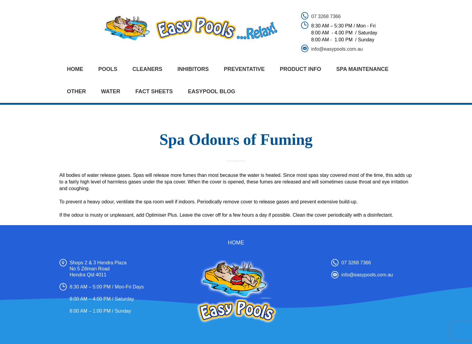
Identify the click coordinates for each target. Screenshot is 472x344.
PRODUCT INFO (300, 69)
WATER (110, 91)
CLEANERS (147, 69)
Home (75, 69)
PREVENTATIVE (244, 69)
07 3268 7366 (326, 16)
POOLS (107, 69)
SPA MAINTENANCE (362, 69)
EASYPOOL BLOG (211, 91)
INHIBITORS (193, 69)
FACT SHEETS (154, 91)
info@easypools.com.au (337, 49)
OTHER (76, 91)
